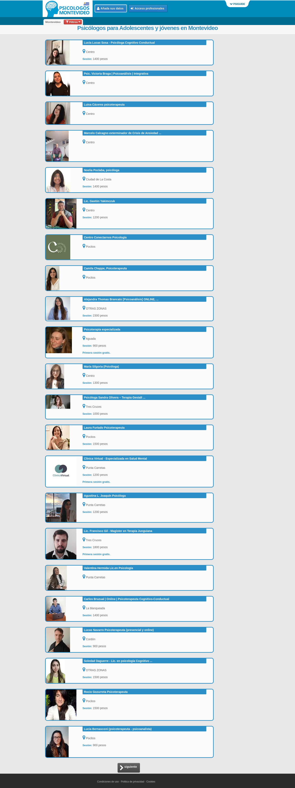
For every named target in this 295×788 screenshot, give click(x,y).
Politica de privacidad (132, 781)
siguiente (128, 768)
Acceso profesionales (147, 8)
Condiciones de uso (108, 781)
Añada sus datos (110, 8)
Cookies (150, 781)
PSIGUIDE (237, 4)
